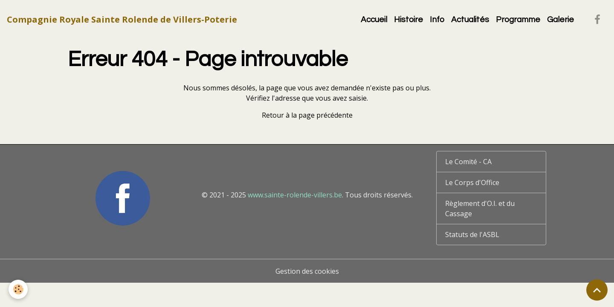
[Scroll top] (597, 290)
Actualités (470, 19)
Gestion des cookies (307, 271)
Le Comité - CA (468, 161)
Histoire (408, 19)
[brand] (122, 19)
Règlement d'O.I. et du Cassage (480, 208)
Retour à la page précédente (307, 115)
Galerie (560, 19)
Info (437, 19)
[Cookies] (18, 289)
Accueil (374, 19)
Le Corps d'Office (472, 182)
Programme (518, 19)
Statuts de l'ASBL (472, 234)
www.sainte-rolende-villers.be (295, 195)
